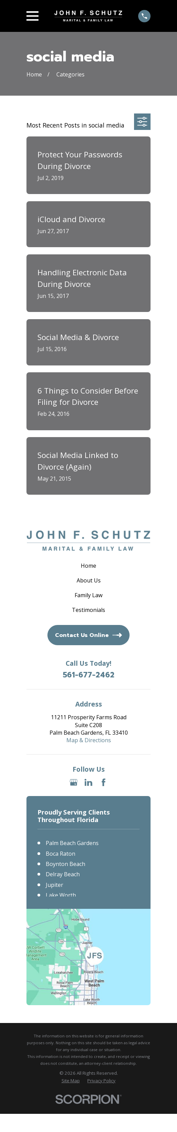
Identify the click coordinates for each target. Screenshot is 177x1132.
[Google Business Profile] (73, 782)
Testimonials (88, 610)
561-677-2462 (88, 675)
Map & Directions (88, 740)
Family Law (88, 595)
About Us (89, 580)
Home (88, 565)
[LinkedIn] (88, 782)
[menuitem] (71, 1080)
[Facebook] (103, 782)
